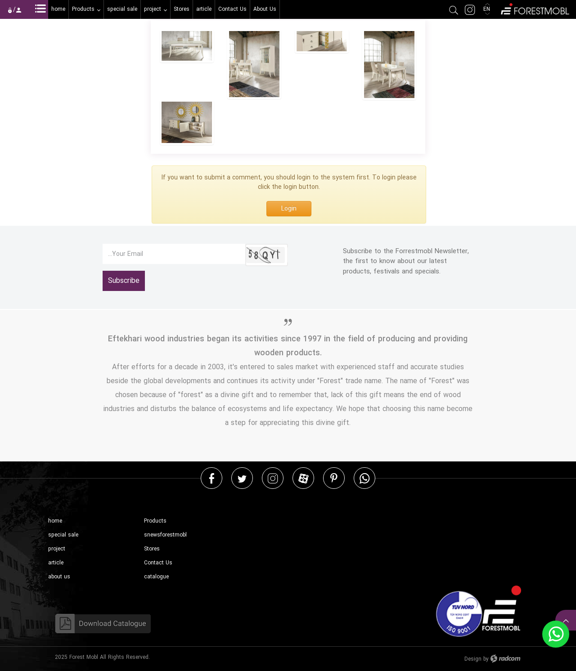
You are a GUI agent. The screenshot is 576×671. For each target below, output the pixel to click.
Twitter (242, 478)
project (56, 549)
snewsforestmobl (165, 535)
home (55, 521)
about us (59, 577)
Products (155, 521)
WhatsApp (364, 478)
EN (487, 9)
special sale (63, 535)
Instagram (273, 478)
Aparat (303, 478)
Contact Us (158, 563)
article (55, 563)
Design (473, 659)
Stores (152, 549)
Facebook (211, 478)
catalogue (156, 577)
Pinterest (334, 478)
